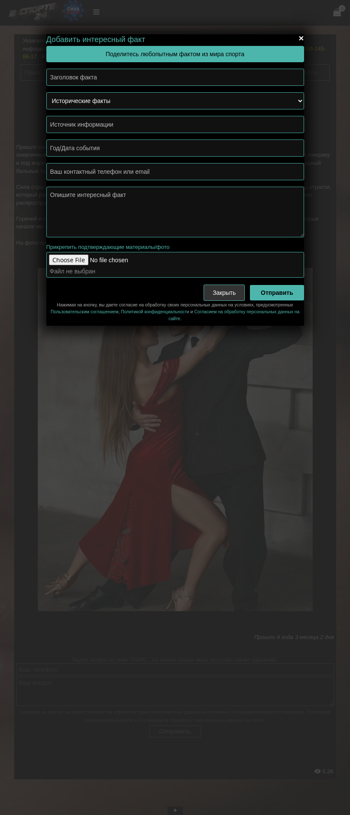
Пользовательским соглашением (85, 311)
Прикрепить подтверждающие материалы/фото (108, 247)
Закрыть (224, 292)
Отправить (277, 292)
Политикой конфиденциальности (155, 311)
